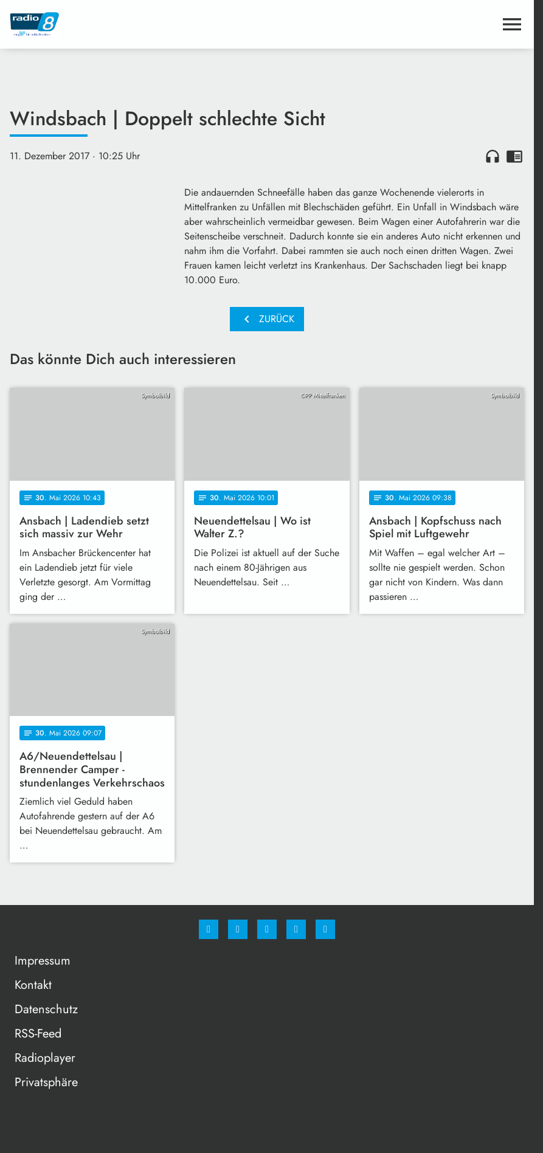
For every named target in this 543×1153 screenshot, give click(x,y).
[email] (325, 929)
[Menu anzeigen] (512, 24)
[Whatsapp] (267, 929)
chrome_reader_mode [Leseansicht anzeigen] (514, 156)
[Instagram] (237, 929)
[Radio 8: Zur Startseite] (138, 24)
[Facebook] (208, 929)
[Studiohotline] (296, 929)
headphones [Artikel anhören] (492, 156)
